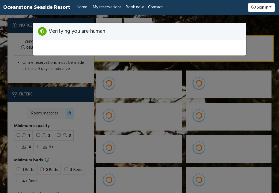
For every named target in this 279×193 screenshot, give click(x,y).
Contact (155, 7)
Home (82, 7)
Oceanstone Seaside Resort (36, 7)
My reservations (107, 7)
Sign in (259, 7)
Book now (135, 7)
